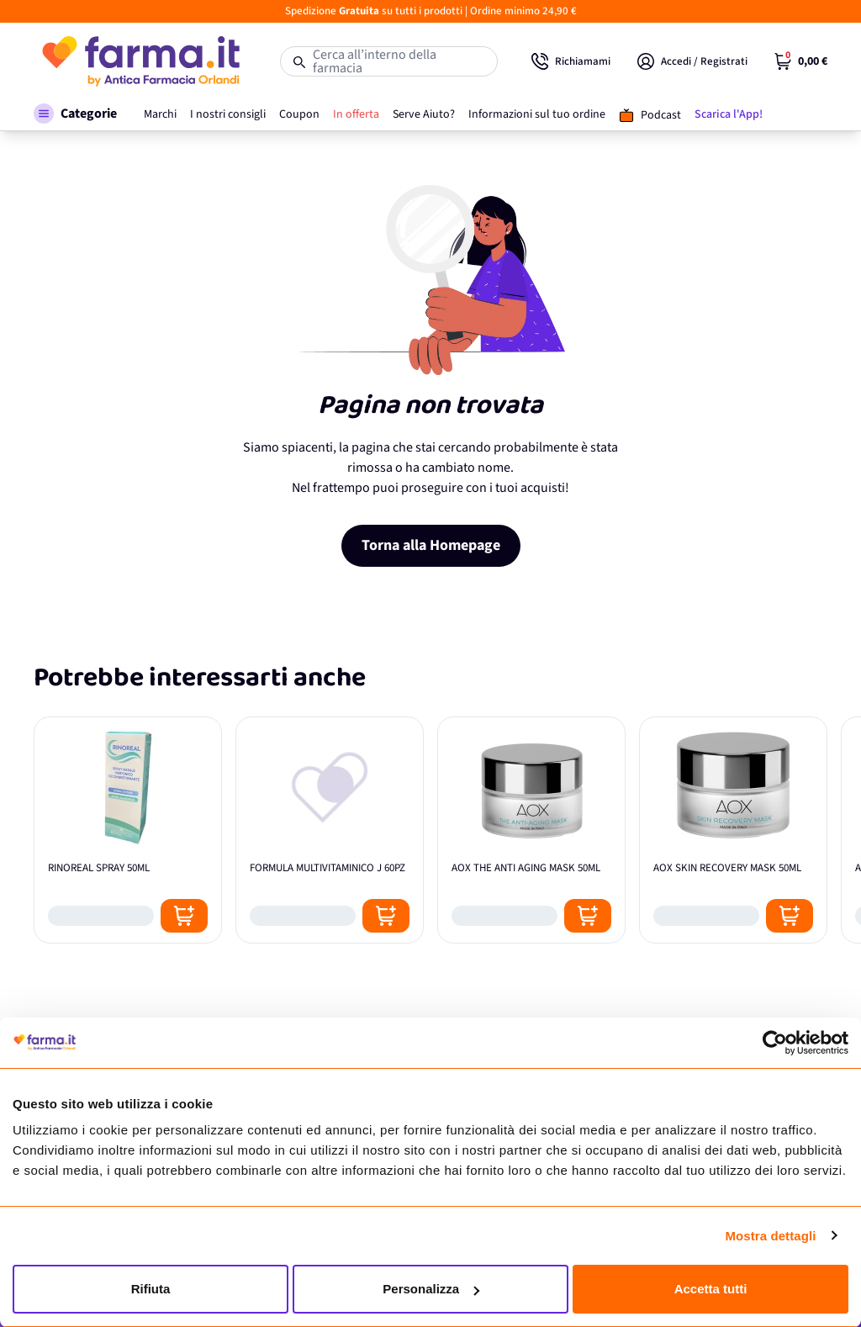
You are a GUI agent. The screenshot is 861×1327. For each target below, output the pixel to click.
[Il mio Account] (692, 61)
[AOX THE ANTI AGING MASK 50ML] (531, 830)
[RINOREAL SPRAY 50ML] (127, 830)
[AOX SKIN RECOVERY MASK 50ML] (733, 830)
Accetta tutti (710, 1289)
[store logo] (140, 61)
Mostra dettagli (770, 1236)
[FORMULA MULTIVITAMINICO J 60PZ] (329, 830)
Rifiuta (151, 1289)
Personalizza (431, 1289)
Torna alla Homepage (431, 545)
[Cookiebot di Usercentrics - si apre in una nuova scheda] (774, 1042)
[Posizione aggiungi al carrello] (184, 916)
